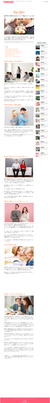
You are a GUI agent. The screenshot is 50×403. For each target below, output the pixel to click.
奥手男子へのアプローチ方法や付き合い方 (12, 56)
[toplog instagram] (45, 1)
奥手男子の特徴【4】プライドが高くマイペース (13, 53)
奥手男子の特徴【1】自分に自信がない (12, 48)
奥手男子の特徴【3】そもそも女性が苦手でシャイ (14, 51)
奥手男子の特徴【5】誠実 (9, 54)
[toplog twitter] (47, 1)
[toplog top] (8, 2)
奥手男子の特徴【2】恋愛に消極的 (11, 50)
